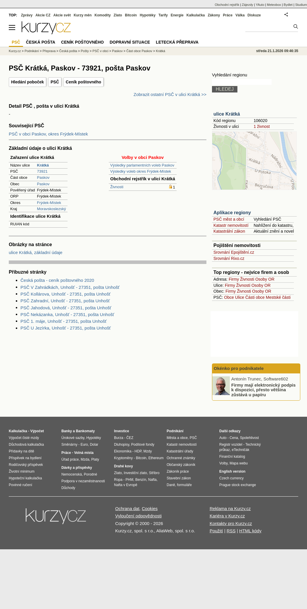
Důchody (68, 488)
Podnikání (32, 51)
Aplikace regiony (232, 212)
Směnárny (69, 444)
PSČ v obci (100, 51)
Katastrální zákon (229, 231)
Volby (223, 463)
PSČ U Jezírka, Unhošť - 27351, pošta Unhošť (65, 327)
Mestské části (278, 297)
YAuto (260, 4)
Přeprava (49, 51)
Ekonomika (122, 451)
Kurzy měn (83, 15)
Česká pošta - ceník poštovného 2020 (57, 280)
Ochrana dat (127, 508)
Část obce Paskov (139, 51)
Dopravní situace (130, 42)
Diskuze (254, 15)
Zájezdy (247, 4)
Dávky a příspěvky (76, 468)
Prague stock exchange (237, 485)
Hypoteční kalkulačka (25, 478)
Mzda (85, 459)
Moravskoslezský (51, 209)
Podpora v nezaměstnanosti (83, 481)
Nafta (152, 480)
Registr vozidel (230, 444)
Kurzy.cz (15, 51)
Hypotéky (148, 15)
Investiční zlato (135, 473)
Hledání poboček (27, 82)
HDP (138, 451)
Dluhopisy (121, 444)
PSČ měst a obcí (228, 219)
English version (232, 471)
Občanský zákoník (181, 465)
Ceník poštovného (83, 82)
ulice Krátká (226, 113)
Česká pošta (68, 51)
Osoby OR (264, 279)
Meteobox (274, 4)
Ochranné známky (181, 458)
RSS (231, 530)
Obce (229, 297)
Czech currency (231, 478)
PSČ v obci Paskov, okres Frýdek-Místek (48, 133)
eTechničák (240, 450)
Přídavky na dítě (21, 451)
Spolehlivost (249, 438)
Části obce (255, 297)
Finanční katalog (232, 456)
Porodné (90, 474)
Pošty (85, 51)
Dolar (94, 444)
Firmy (234, 279)
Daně (171, 485)
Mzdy (148, 451)
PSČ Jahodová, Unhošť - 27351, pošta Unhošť (65, 307)
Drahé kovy (123, 466)
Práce (228, 15)
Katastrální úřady (180, 451)
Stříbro (154, 473)
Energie (177, 15)
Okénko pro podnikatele (239, 368)
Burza (118, 438)
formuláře (184, 485)
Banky (66, 431)
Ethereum (155, 458)
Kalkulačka (196, 15)
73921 (42, 171)
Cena (234, 438)
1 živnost (261, 126)
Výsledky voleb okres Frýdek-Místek (140, 171)
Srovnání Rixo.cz (228, 258)
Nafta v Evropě (125, 485)
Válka (239, 15)
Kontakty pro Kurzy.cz (231, 523)
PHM (129, 480)
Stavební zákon (179, 478)
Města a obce (177, 438)
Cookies (150, 508)
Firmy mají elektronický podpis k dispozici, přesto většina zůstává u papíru (263, 389)
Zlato (118, 15)
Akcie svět (62, 15)
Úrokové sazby (72, 438)
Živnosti (116, 187)
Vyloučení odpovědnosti (138, 515)
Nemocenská (71, 474)
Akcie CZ (42, 15)
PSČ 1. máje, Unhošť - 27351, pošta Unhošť (63, 321)
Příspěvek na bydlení (25, 458)
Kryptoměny (123, 458)
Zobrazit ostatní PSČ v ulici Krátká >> (170, 94)
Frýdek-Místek (49, 202)
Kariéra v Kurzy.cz (227, 515)
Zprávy (26, 15)
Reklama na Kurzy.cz (230, 508)
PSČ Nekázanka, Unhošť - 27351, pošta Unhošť (67, 314)
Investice (121, 431)
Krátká (160, 51)
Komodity (102, 15)
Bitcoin (131, 15)
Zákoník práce (178, 471)
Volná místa (83, 453)
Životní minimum (22, 471)
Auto (223, 438)
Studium (301, 4)
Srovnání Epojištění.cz (233, 252)
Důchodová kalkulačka (26, 444)
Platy (95, 459)
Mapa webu (239, 463)
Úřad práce (70, 459)
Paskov (43, 177)
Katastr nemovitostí (231, 225)
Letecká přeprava (177, 42)
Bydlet (288, 4)
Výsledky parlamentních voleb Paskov (142, 165)
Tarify (163, 15)
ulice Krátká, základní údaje (35, 252)
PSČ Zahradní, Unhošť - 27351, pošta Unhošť (65, 300)
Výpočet (37, 431)
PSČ (55, 82)
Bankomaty (85, 431)
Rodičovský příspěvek (26, 465)
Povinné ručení (20, 485)
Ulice (239, 297)
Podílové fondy (142, 444)
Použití (216, 530)
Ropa (118, 480)
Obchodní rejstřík (227, 4)
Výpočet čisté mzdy (24, 438)
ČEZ (129, 438)
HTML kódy (250, 530)
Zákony (214, 15)
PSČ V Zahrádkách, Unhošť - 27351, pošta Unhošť (70, 287)
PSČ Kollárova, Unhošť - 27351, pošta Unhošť (65, 293)
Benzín (140, 480)
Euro (84, 444)
